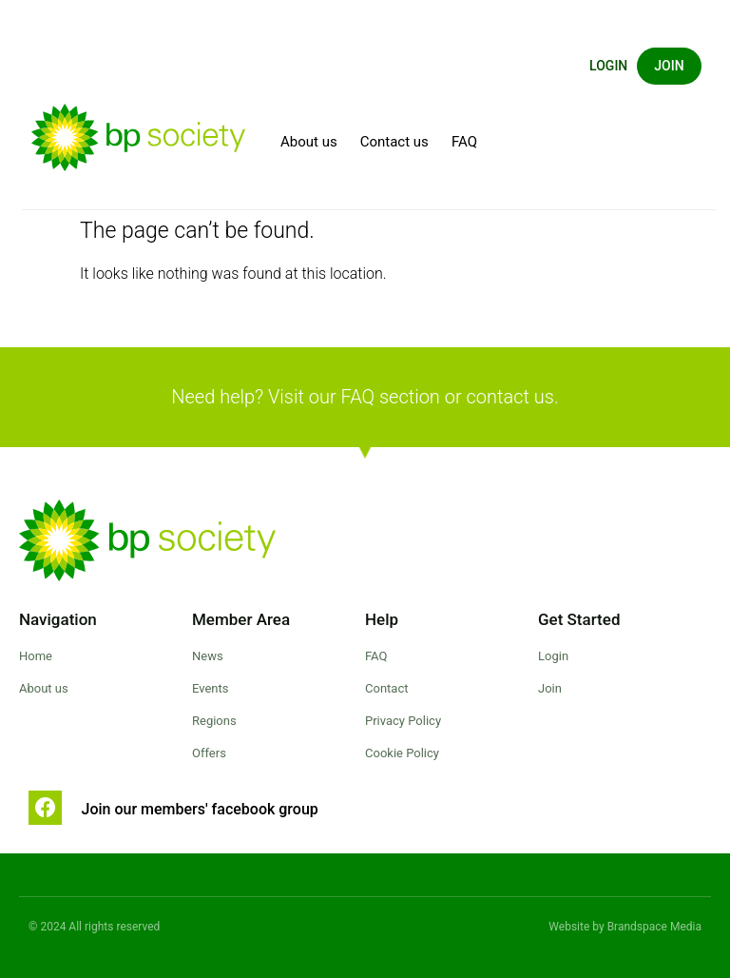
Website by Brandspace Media (624, 926)
